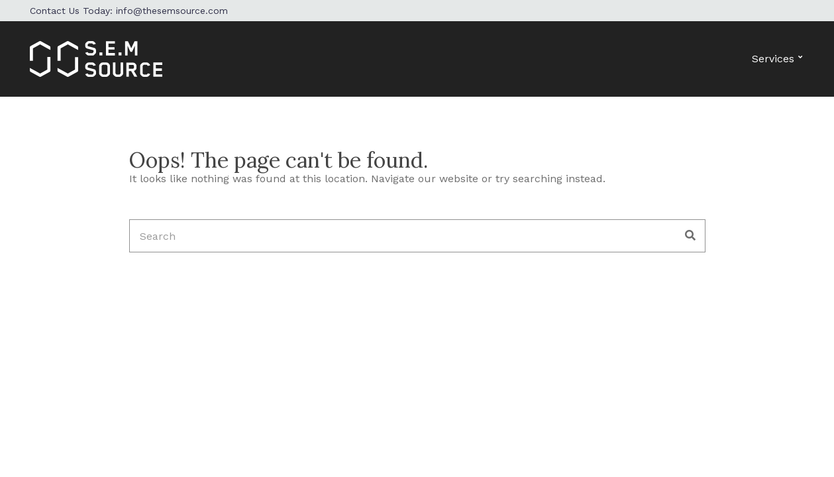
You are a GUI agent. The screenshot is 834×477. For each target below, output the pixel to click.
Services (773, 58)
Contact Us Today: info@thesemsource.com (129, 10)
